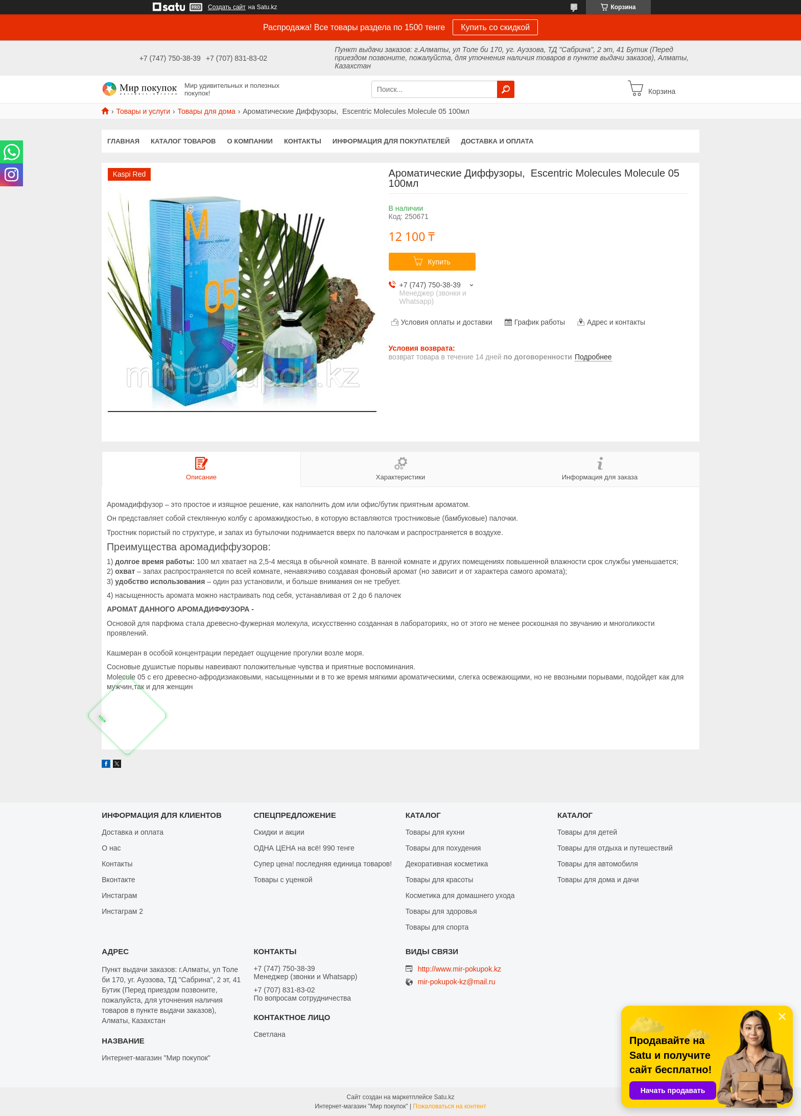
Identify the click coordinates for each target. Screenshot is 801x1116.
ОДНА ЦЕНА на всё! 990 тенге (303, 848)
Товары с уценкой (282, 880)
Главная (123, 141)
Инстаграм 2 (122, 911)
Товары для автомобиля (597, 864)
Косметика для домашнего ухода (460, 895)
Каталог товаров (183, 141)
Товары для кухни (435, 832)
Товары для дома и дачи (598, 880)
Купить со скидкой (495, 27)
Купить (439, 262)
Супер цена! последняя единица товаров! (322, 864)
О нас (111, 848)
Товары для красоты (440, 880)
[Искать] (505, 89)
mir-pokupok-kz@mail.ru (457, 982)
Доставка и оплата (497, 141)
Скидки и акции (278, 832)
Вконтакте (118, 880)
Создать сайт (227, 7)
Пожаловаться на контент (449, 1106)
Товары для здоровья (441, 911)
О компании (250, 141)
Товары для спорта (437, 927)
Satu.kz (444, 1097)
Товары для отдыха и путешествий (615, 848)
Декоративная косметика (447, 864)
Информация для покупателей (391, 141)
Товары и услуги (143, 111)
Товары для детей (587, 832)
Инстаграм (119, 895)
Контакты (302, 141)
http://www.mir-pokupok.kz (459, 969)
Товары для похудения (443, 848)
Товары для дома (206, 111)
